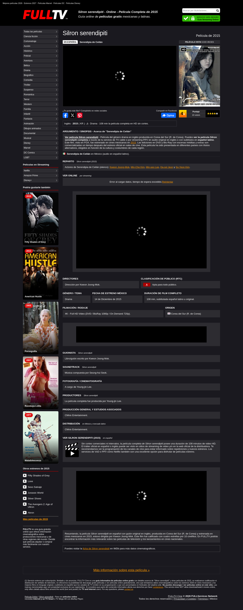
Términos (203, 598)
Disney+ (28, 180)
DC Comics (29, 152)
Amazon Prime (31, 175)
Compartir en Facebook (65, 115)
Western (28, 104)
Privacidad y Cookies (185, 598)
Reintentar (167, 181)
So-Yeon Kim (182, 167)
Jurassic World (35, 492)
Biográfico (28, 75)
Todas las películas (33, 31)
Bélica (27, 65)
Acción (27, 46)
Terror (26, 99)
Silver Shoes (34, 498)
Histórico (28, 51)
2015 (133, 142)
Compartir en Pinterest (79, 115)
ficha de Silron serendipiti (96, 548)
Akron (31, 512)
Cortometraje (30, 41)
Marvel (27, 148)
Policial (27, 56)
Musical (27, 138)
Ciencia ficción (31, 36)
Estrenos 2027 (30, 3)
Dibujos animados (32, 128)
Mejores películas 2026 (12, 3)
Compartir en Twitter (72, 115)
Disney (27, 143)
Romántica (29, 94)
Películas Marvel (45, 3)
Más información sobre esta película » (121, 570)
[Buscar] (201, 10)
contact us (128, 589)
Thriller (27, 85)
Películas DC (59, 3)
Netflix (27, 170)
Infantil (27, 114)
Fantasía (28, 119)
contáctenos (158, 587)
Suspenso (28, 89)
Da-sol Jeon (166, 167)
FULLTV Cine (175, 596)
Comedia (28, 80)
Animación (29, 123)
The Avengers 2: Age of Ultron (40, 505)
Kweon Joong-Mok (119, 167)
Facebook (168, 115)
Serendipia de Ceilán (91, 42)
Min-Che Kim (138, 167)
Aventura (28, 60)
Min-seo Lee (152, 167)
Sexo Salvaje (35, 487)
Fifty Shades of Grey (38, 475)
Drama (27, 70)
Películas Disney (73, 3)
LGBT (26, 157)
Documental (29, 133)
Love (30, 481)
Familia (27, 109)
